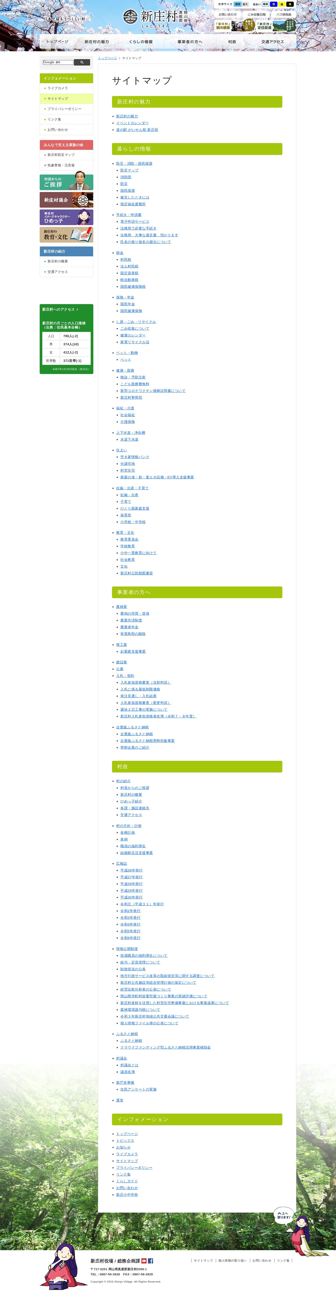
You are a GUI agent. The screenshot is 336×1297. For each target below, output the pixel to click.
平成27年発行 (131, 877)
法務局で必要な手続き (138, 228)
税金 (119, 253)
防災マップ (129, 170)
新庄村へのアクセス (58, 333)
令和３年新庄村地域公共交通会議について (154, 1016)
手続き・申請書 (129, 215)
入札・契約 (125, 676)
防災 (124, 184)
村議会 (121, 1058)
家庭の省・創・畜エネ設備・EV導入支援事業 (157, 477)
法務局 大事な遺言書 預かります (149, 235)
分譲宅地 (127, 464)
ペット (125, 359)
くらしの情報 (141, 44)
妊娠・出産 (129, 495)
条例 (124, 839)
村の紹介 (123, 781)
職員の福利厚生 (133, 846)
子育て (125, 502)
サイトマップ (58, 98)
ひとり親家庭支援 (134, 508)
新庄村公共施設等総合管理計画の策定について (158, 983)
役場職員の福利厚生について (144, 955)
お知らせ (123, 1147)
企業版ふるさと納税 (132, 727)
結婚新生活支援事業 (136, 853)
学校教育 (127, 546)
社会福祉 (127, 415)
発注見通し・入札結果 (138, 696)
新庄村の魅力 (97, 44)
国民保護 (127, 190)
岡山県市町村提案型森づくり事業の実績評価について (163, 996)
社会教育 (127, 560)
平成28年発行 (131, 884)
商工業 (121, 645)
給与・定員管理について (140, 962)
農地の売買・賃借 (134, 613)
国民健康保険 (131, 311)
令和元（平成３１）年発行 (142, 904)
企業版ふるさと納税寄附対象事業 (147, 741)
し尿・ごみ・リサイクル (136, 322)
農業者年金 (129, 627)
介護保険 (127, 422)
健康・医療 (125, 370)
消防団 (125, 177)
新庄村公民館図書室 (136, 573)
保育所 (125, 515)
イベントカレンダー (132, 123)
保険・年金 (125, 297)
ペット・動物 (127, 353)
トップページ (57, 44)
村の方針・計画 (129, 826)
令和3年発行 (130, 918)
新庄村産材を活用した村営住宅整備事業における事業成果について (174, 1003)
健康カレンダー (133, 335)
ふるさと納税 (127, 1034)
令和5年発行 (130, 931)
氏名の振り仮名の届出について (145, 242)
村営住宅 (127, 470)
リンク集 (54, 119)
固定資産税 (129, 273)
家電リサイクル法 (134, 342)
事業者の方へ (190, 44)
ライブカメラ (58, 88)
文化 (124, 566)
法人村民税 (129, 266)
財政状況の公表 (133, 969)
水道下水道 (129, 439)
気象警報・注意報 (61, 165)
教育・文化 (125, 533)
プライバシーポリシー (64, 109)
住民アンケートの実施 (138, 1089)
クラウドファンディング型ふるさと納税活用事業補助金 (165, 1047)
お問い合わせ (58, 129)
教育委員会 (129, 539)
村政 (231, 44)
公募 (119, 669)
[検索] (57, 62)
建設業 (121, 662)
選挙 (119, 1100)
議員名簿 (127, 1072)
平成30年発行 (131, 897)
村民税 (125, 259)
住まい (121, 450)
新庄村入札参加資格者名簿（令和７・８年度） (158, 716)
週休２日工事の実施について (144, 709)
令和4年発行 (130, 924)
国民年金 (127, 304)
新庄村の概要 (58, 261)
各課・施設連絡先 (134, 808)
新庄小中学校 (127, 1195)
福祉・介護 (125, 408)
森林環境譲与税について (140, 1010)
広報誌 (121, 863)
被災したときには (134, 197)
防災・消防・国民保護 (134, 163)
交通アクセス (271, 44)
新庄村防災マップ (61, 155)
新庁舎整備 (125, 1082)
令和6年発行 (130, 938)
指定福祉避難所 (133, 204)
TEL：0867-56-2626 (105, 1274)
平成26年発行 (131, 870)
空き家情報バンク (134, 457)
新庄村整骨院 (131, 397)
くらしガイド (127, 1181)
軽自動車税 (129, 280)
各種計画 (127, 832)
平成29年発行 (131, 890)
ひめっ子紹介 (131, 801)
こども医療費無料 (134, 384)
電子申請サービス (134, 221)
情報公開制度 (127, 949)
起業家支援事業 (133, 651)
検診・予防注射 (133, 377)
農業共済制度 (131, 620)
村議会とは (129, 1065)
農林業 (121, 607)
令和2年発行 (130, 911)
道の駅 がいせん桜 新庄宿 (137, 130)
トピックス (125, 1141)
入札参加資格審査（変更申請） (145, 703)
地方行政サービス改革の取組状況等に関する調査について (167, 976)
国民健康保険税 (133, 286)
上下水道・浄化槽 (130, 433)
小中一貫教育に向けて (138, 553)
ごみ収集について (134, 328)
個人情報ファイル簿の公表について (149, 1023)
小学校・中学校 (133, 522)
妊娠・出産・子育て (132, 488)
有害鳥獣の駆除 (133, 634)
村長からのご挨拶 (134, 788)
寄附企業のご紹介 (134, 747)
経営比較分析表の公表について (145, 989)
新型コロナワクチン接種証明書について (153, 391)
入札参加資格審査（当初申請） (145, 682)
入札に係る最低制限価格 (140, 689)
